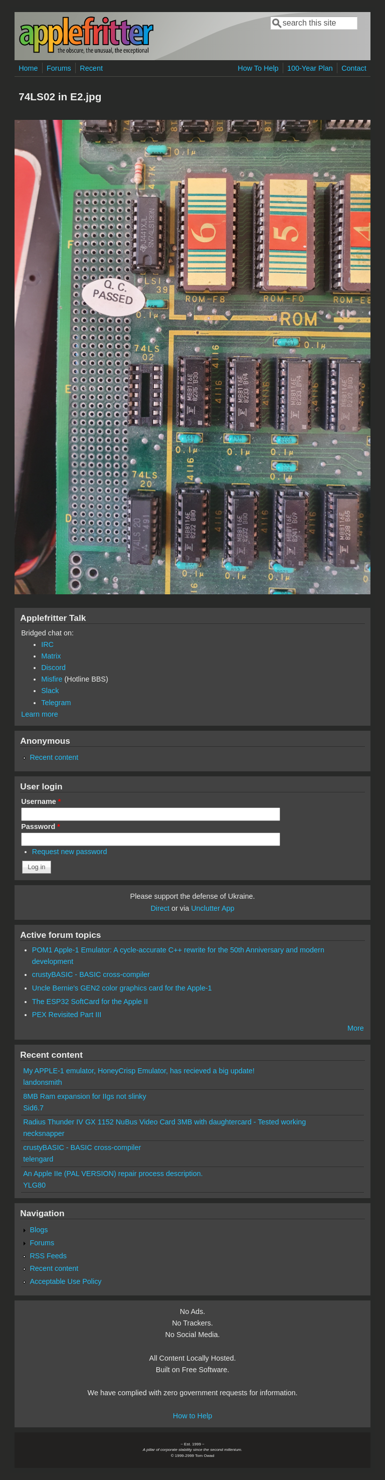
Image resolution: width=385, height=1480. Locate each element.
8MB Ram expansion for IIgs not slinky (84, 1096)
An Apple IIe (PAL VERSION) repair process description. (113, 1174)
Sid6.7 (33, 1108)
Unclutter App (212, 908)
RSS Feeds (48, 1256)
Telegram (56, 703)
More (355, 1028)
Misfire (51, 679)
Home (28, 68)
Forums (59, 68)
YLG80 (34, 1185)
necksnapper (43, 1133)
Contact (353, 68)
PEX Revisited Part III (66, 1015)
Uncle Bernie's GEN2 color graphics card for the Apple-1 (122, 988)
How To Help (258, 68)
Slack (50, 691)
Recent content (54, 757)
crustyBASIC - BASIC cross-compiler (91, 974)
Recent (91, 68)
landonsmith (42, 1082)
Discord (53, 668)
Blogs (39, 1230)
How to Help (192, 1416)
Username (41, 801)
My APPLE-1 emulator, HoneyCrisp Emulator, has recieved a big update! (139, 1071)
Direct (159, 908)
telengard (38, 1159)
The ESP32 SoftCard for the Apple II (90, 1002)
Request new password (69, 852)
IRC (47, 644)
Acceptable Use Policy (65, 1281)
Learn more (39, 714)
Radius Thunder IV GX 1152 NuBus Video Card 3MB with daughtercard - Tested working (164, 1122)
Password (40, 827)
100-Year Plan (310, 68)
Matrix (51, 656)
